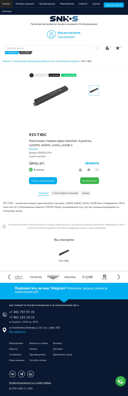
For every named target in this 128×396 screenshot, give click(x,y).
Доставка (57, 348)
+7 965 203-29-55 (22, 317)
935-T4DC (64, 260)
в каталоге (11, 52)
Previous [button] (9, 277)
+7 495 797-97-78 (21, 312)
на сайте (25, 52)
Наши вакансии (16, 360)
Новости (83, 3)
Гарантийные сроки (62, 354)
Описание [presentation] (43, 193)
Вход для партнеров (69, 32)
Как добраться (17, 331)
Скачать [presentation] (86, 193)
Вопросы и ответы (39, 343)
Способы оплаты (38, 360)
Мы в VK (12, 374)
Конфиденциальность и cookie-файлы (30, 382)
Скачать (96, 3)
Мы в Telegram (21, 374)
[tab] (43, 193)
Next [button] (119, 277)
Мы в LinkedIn (30, 374)
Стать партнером (66, 36)
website (96, 48)
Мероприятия (67, 3)
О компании (15, 354)
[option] (50, 96)
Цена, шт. (37, 163)
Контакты (7, 11)
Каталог (6, 3)
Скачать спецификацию (43, 180)
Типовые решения (24, 3)
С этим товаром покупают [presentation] (65, 193)
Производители (47, 3)
